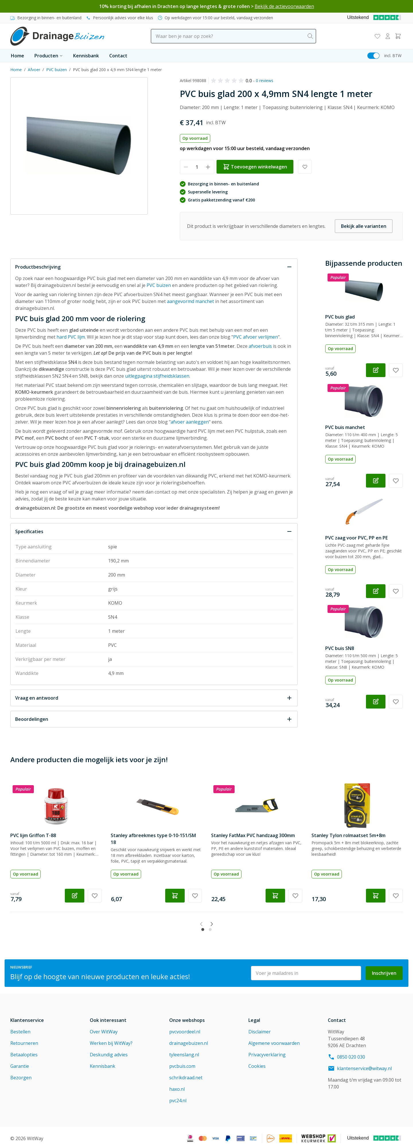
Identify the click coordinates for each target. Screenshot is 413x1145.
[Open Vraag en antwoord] (154, 698)
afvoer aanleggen (190, 422)
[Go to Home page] (57, 36)
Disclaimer (259, 1027)
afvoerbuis (260, 346)
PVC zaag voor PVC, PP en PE (356, 538)
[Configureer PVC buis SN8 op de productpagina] (375, 702)
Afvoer (34, 69)
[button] (228, 80)
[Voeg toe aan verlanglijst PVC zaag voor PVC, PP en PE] (396, 591)
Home (17, 56)
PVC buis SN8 (339, 648)
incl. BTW (393, 55)
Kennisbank (86, 56)
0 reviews (264, 80)
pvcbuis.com (182, 1061)
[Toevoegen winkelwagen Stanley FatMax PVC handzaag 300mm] (275, 896)
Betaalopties (24, 1050)
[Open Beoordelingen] (154, 719)
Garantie (19, 1061)
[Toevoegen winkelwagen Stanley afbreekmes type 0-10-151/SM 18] (175, 896)
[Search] (310, 36)
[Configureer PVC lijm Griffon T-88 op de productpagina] (74, 896)
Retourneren (24, 1038)
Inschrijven (384, 968)
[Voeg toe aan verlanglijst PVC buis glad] (396, 370)
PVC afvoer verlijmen (255, 337)
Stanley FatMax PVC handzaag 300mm (253, 835)
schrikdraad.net (185, 1073)
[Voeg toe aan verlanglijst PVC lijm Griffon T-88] (95, 896)
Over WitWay (104, 1027)
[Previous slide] (189, 924)
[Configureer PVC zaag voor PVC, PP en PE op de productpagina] (375, 591)
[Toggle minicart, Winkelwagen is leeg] (398, 36)
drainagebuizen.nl (188, 1038)
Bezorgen (21, 1073)
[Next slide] (224, 924)
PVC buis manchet (345, 427)
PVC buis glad (340, 317)
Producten (48, 56)
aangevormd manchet (190, 301)
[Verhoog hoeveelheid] (208, 167)
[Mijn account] (387, 36)
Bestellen (20, 1027)
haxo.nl (177, 1084)
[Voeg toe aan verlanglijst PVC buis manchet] (396, 481)
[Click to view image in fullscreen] (79, 145)
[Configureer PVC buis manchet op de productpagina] (375, 481)
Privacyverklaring (267, 1050)
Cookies (257, 1061)
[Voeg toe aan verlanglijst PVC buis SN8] (396, 702)
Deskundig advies (109, 1050)
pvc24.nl (177, 1095)
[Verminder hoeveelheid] (186, 167)
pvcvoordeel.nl (184, 1027)
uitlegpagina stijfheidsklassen (157, 376)
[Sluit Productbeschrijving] (154, 267)
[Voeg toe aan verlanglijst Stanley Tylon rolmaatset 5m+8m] (396, 896)
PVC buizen (56, 69)
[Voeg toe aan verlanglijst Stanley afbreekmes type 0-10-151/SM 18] (195, 896)
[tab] (202, 924)
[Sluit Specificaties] (154, 531)
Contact (118, 56)
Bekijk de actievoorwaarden (284, 6)
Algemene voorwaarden (274, 1038)
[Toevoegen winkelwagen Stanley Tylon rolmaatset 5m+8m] (375, 896)
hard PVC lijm (71, 337)
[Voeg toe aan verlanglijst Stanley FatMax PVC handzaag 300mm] (295, 896)
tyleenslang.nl (184, 1050)
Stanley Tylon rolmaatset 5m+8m (348, 835)
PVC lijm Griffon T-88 (33, 835)
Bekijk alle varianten (363, 226)
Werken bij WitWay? (111, 1038)
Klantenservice (27, 1015)
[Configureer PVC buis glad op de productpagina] (375, 370)
